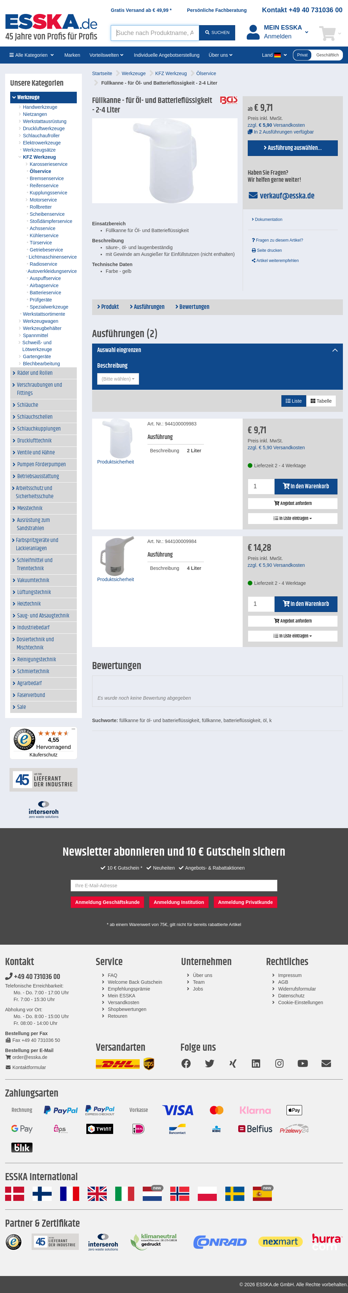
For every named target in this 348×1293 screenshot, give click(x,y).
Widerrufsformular (297, 989)
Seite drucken (267, 250)
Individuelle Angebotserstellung (166, 55)
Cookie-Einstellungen (300, 1002)
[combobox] (118, 379)
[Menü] (73, 731)
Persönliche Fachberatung (217, 10)
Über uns (202, 975)
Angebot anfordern (293, 503)
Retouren (117, 1016)
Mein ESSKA (121, 995)
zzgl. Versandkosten (276, 125)
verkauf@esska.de (281, 196)
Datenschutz (291, 995)
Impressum (289, 975)
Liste (294, 401)
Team (199, 982)
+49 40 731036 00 (32, 977)
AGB (283, 982)
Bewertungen (192, 307)
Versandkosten (123, 1002)
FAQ (112, 975)
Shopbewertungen (127, 1009)
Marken (72, 55)
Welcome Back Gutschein (135, 982)
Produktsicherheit (115, 462)
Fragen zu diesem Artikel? (277, 240)
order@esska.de (26, 1057)
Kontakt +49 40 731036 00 (302, 10)
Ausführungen (147, 307)
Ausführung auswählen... (293, 148)
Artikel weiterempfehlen (275, 260)
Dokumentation (267, 219)
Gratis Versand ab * (141, 10)
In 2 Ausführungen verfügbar (281, 132)
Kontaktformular (25, 1067)
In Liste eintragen (293, 518)
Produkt (108, 307)
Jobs (198, 989)
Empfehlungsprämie (129, 989)
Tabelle (321, 401)
